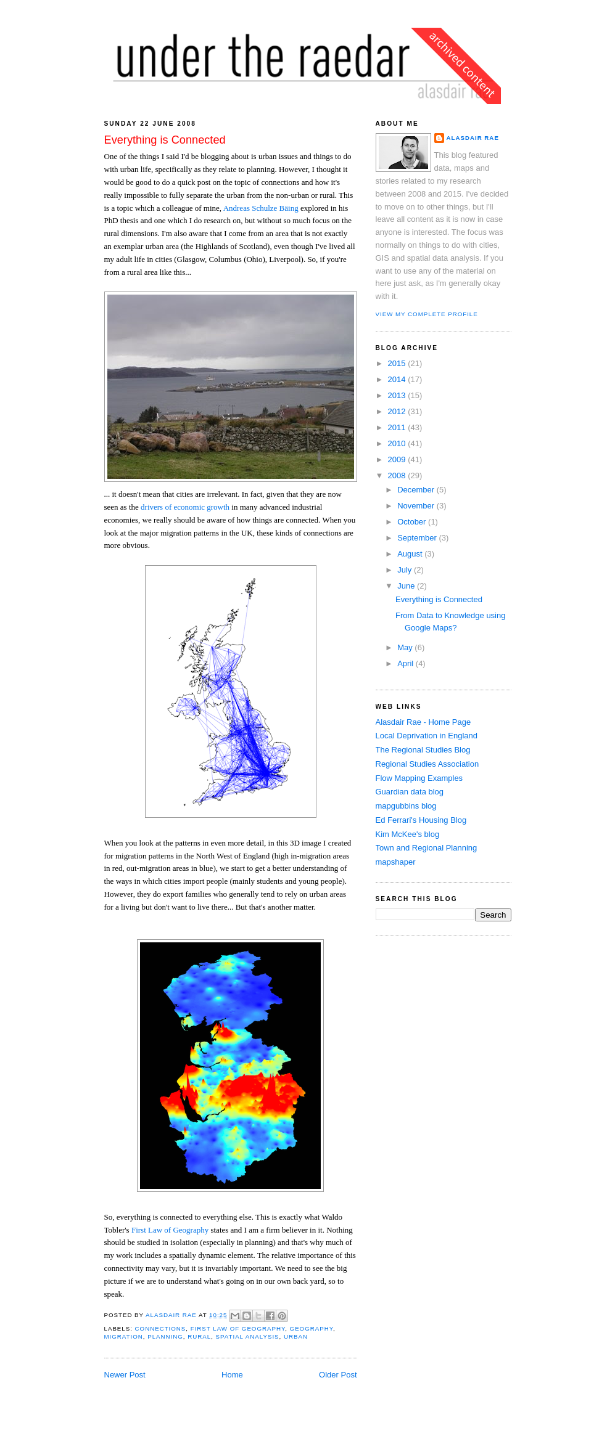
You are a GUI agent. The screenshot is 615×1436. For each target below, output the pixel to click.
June (407, 585)
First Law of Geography (169, 1229)
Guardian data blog (410, 791)
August (410, 553)
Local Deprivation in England (427, 735)
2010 (398, 443)
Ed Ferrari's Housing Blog (421, 820)
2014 (398, 379)
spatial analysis (247, 1336)
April (406, 663)
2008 (398, 475)
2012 (398, 411)
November (417, 505)
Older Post (338, 1374)
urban (296, 1336)
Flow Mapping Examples (419, 778)
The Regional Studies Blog (423, 749)
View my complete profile (427, 314)
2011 (398, 427)
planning (165, 1336)
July (405, 569)
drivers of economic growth (185, 507)
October (412, 521)
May (406, 647)
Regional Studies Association (427, 764)
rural (199, 1336)
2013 (398, 395)
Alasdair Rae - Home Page (423, 722)
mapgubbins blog (406, 805)
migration (123, 1336)
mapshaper (396, 862)
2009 (398, 459)
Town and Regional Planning (426, 847)
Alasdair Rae (172, 1315)
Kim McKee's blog (408, 834)
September (418, 537)
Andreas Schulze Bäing (261, 208)
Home (232, 1374)
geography (311, 1328)
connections (160, 1328)
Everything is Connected (438, 599)
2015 (398, 363)
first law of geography (238, 1328)
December (417, 489)
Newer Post (125, 1374)
